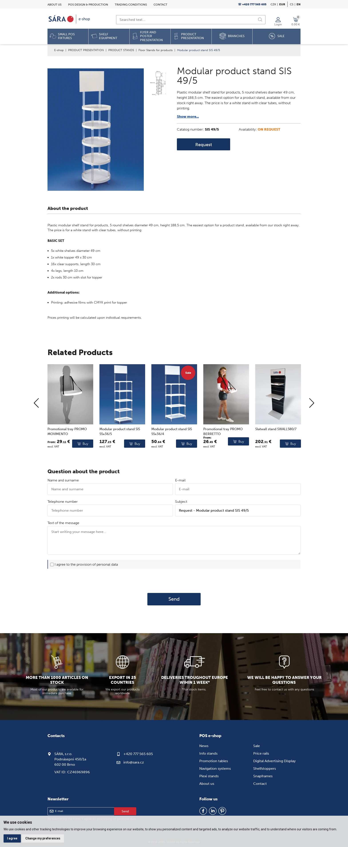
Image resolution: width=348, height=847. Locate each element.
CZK (273, 4)
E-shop (59, 50)
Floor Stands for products (155, 50)
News (203, 746)
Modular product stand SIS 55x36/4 (171, 448)
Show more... (188, 116)
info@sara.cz (133, 762)
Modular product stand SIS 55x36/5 (119, 448)
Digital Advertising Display (274, 761)
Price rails (261, 753)
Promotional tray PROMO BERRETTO (223, 448)
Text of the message (63, 523)
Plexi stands (209, 776)
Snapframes (263, 776)
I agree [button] (12, 838)
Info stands (208, 753)
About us (54, 4)
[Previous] (36, 421)
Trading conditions (131, 4)
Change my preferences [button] (42, 838)
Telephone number (62, 501)
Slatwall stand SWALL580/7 (276, 446)
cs (291, 4)
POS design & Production (88, 4)
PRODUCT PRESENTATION (86, 50)
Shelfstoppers (264, 768)
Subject (181, 501)
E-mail (180, 480)
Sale (256, 746)
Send (174, 599)
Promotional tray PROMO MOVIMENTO (67, 448)
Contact (160, 4)
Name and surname (63, 480)
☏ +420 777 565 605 (252, 4)
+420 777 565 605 (138, 754)
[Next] (311, 421)
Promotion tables (213, 761)
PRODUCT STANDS (121, 50)
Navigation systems (215, 768)
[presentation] (174, 580)
